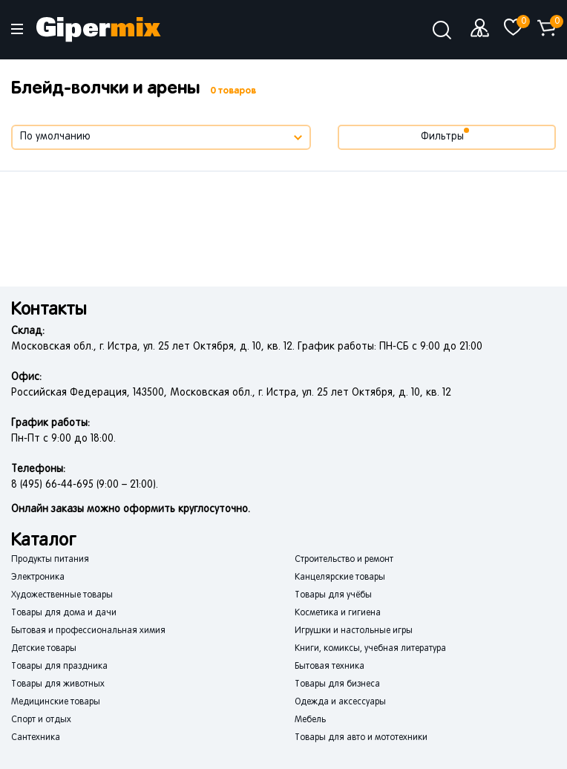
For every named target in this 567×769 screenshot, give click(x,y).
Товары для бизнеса (337, 684)
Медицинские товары (55, 702)
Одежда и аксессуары (340, 702)
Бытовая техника (329, 666)
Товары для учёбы (333, 595)
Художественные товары (62, 595)
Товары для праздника (59, 666)
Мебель (310, 720)
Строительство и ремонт (344, 559)
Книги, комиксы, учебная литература (370, 648)
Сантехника (35, 737)
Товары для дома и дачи (64, 613)
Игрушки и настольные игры (354, 630)
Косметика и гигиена (338, 613)
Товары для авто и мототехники (361, 737)
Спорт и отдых (41, 720)
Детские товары (43, 648)
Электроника (38, 577)
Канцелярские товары (340, 577)
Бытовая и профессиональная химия (88, 630)
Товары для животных (58, 684)
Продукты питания (50, 559)
